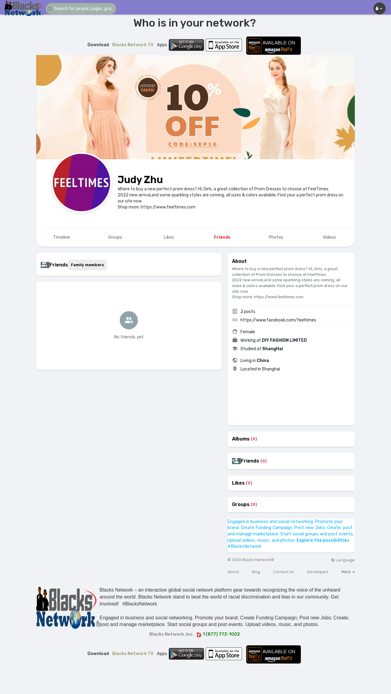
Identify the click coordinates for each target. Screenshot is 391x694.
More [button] (348, 572)
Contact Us (283, 572)
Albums (241, 439)
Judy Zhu (140, 180)
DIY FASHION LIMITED (284, 340)
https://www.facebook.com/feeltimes (278, 320)
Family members (87, 265)
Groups (241, 504)
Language (343, 560)
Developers (318, 572)
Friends (250, 461)
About (233, 572)
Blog (256, 572)
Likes (238, 483)
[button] (82, 8)
